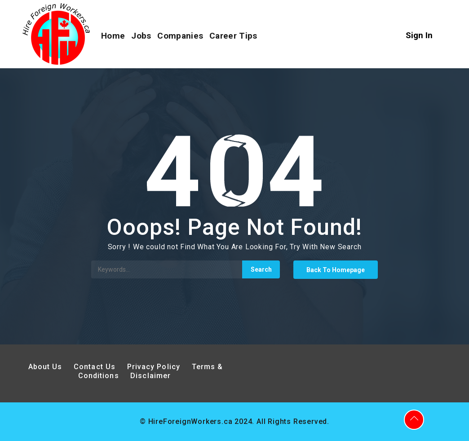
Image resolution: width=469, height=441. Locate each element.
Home (113, 36)
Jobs (141, 36)
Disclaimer (150, 375)
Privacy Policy (155, 366)
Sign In (419, 35)
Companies (180, 36)
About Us (45, 366)
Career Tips (233, 36)
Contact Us (94, 366)
